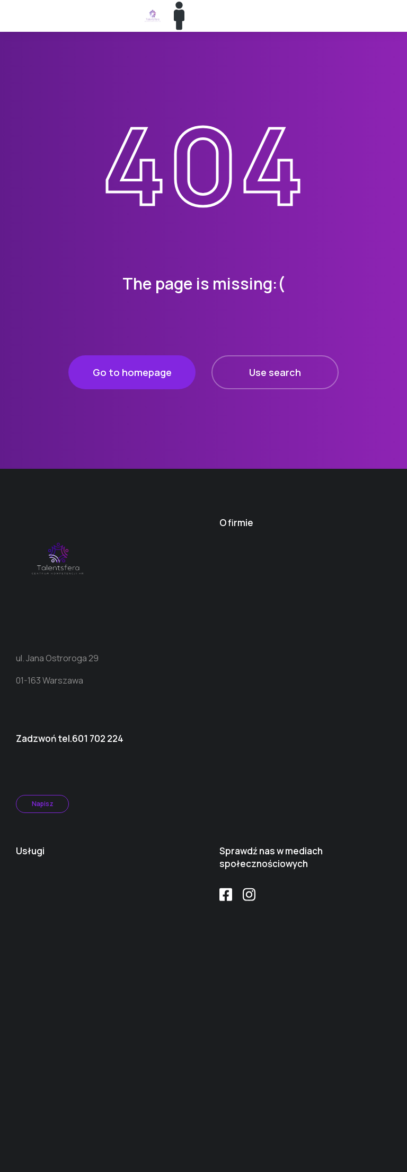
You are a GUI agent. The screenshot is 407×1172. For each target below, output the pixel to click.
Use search (275, 372)
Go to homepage (132, 372)
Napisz (43, 803)
